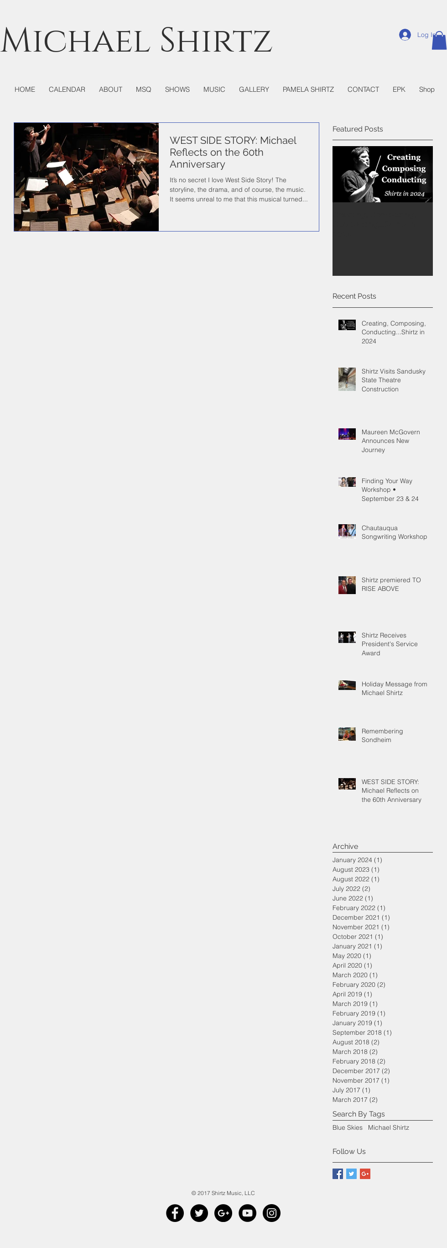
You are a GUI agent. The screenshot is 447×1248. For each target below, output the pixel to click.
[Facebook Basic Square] (338, 1174)
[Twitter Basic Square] (351, 1174)
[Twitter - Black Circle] (199, 1213)
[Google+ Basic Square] (365, 1174)
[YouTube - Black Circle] (247, 1213)
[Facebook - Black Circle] (175, 1213)
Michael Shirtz (388, 1127)
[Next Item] (418, 175)
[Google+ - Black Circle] (223, 1213)
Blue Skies (348, 1127)
